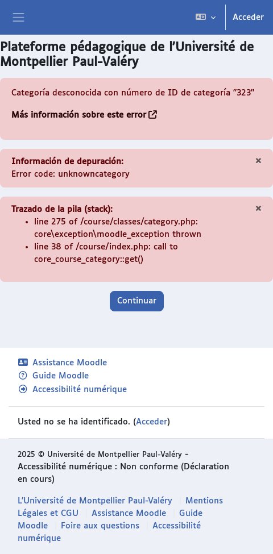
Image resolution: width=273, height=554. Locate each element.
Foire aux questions (100, 526)
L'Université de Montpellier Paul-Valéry (95, 501)
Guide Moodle (53, 376)
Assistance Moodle (62, 363)
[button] (205, 17)
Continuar (136, 301)
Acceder (248, 17)
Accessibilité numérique (72, 389)
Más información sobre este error (78, 115)
